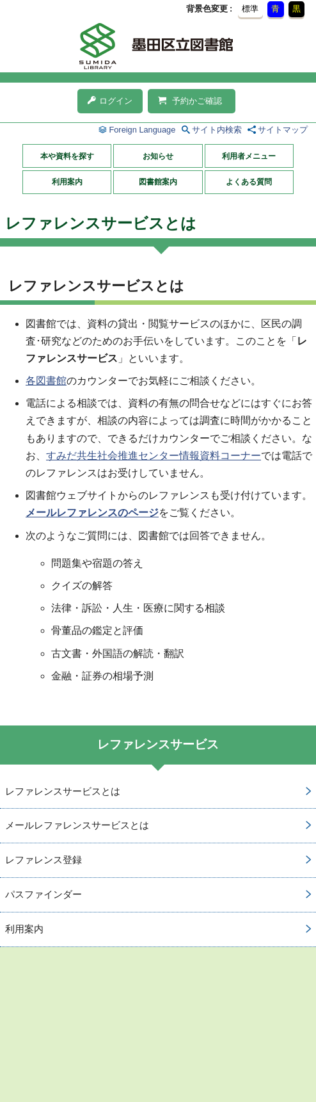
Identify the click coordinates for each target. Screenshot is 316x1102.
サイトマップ (283, 129)
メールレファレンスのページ (92, 512)
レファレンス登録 (43, 859)
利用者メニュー (249, 156)
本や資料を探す (67, 156)
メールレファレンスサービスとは (77, 825)
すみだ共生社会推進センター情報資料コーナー (153, 455)
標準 (250, 8)
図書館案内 (158, 181)
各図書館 (46, 380)
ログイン (110, 101)
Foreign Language (142, 129)
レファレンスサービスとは (62, 791)
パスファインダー (43, 894)
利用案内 (67, 181)
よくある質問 (249, 181)
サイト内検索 (217, 129)
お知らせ (158, 156)
